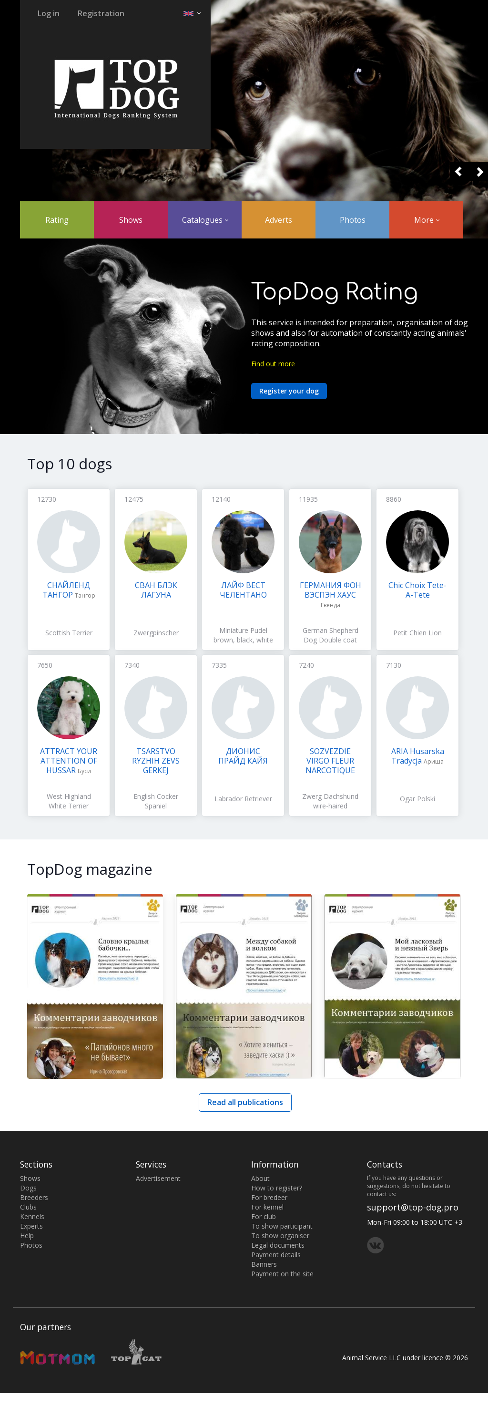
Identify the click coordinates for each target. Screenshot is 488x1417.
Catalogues (205, 220)
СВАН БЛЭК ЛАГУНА (156, 590)
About (260, 1178)
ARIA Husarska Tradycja (417, 756)
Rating (57, 220)
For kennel (267, 1206)
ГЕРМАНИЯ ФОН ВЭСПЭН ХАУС (330, 590)
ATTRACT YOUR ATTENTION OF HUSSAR (68, 761)
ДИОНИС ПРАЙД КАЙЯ (243, 756)
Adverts (278, 220)
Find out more (273, 363)
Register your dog (289, 390)
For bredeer (269, 1197)
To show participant (282, 1226)
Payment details (276, 1254)
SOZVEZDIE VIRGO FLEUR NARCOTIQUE (330, 761)
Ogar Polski (417, 798)
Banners (264, 1264)
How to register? (276, 1187)
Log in (49, 13)
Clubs (28, 1206)
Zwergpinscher (156, 632)
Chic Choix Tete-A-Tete (417, 590)
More (426, 220)
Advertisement (158, 1178)
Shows (130, 220)
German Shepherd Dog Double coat (330, 635)
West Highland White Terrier (69, 801)
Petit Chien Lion (417, 632)
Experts (31, 1226)
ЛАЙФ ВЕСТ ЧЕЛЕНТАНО (243, 590)
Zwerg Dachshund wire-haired (330, 801)
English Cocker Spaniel (155, 801)
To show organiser (280, 1235)
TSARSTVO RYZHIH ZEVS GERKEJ (156, 761)
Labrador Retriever (243, 798)
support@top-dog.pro (412, 1207)
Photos (353, 220)
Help (27, 1235)
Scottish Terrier (68, 632)
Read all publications (245, 1102)
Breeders (34, 1197)
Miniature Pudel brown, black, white (243, 635)
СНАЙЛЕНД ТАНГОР (66, 590)
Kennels (32, 1216)
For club (263, 1216)
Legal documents (278, 1245)
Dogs (28, 1187)
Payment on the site (282, 1273)
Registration (101, 13)
